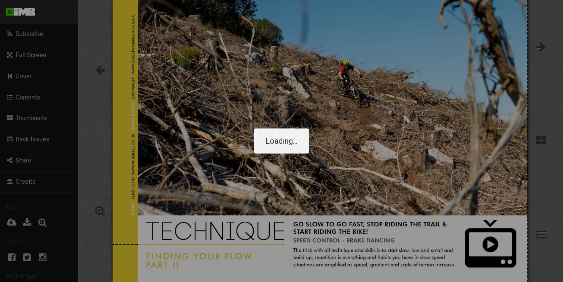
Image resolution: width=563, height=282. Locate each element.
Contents (23, 97)
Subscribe (24, 34)
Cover (19, 76)
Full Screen (26, 55)
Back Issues (28, 139)
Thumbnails (26, 118)
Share (18, 160)
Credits (21, 181)
